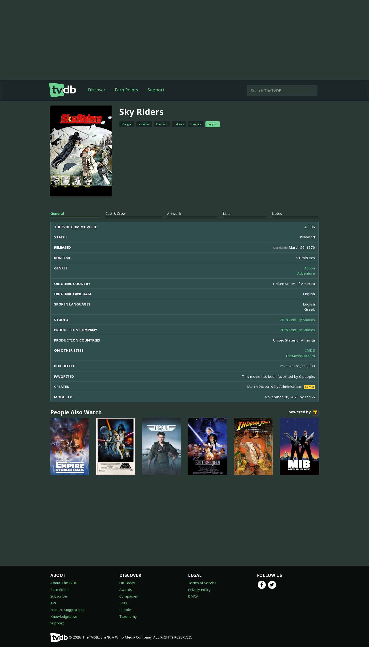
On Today (127, 582)
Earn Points (126, 90)
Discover (96, 90)
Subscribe (58, 596)
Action (309, 268)
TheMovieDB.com (300, 355)
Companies (128, 596)
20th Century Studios (297, 319)
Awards (125, 589)
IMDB (310, 350)
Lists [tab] (226, 213)
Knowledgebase (63, 616)
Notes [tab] (277, 213)
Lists (123, 603)
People (125, 609)
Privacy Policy (199, 589)
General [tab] (57, 213)
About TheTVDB (63, 582)
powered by (304, 412)
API (53, 603)
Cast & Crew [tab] (115, 213)
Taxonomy (128, 616)
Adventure (306, 273)
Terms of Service (202, 582)
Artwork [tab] (174, 213)
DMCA (193, 596)
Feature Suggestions (67, 609)
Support (156, 90)
